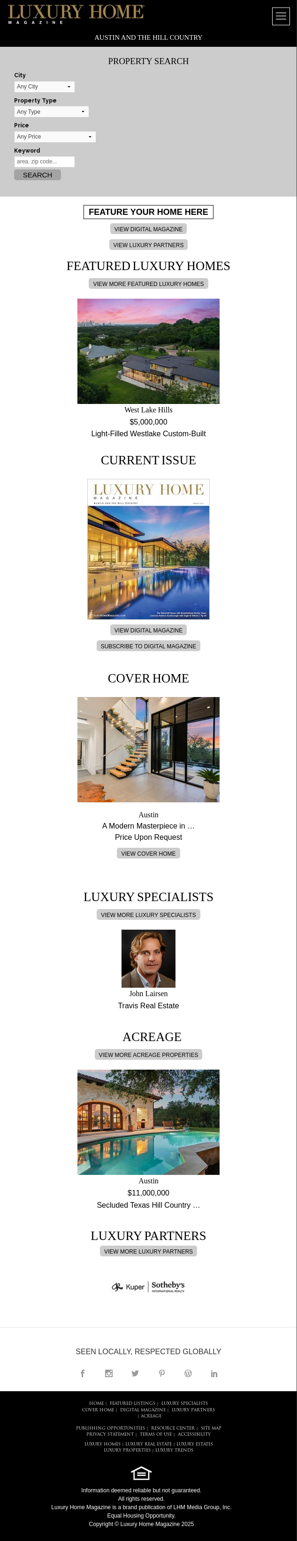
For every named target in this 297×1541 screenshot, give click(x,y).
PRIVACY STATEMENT (110, 1434)
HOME (96, 1404)
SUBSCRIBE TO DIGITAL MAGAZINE (149, 646)
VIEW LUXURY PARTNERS (149, 245)
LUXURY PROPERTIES (127, 1450)
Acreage (151, 1416)
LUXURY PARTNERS (193, 1410)
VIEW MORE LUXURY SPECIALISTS (148, 915)
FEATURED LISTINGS (132, 1404)
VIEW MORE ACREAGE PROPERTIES (148, 1055)
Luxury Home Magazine (81, 1507)
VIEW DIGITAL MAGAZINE (148, 229)
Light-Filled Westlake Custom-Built (148, 434)
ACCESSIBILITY (194, 1434)
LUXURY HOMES (102, 1444)
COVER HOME (98, 1410)
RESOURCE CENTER (173, 1428)
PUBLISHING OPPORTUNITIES (110, 1428)
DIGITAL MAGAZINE (143, 1410)
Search (38, 175)
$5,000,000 (148, 422)
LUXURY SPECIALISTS (184, 1404)
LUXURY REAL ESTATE (148, 1444)
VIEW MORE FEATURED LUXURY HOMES (148, 284)
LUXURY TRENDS (174, 1450)
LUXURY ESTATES (194, 1444)
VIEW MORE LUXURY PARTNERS (148, 1251)
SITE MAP (211, 1428)
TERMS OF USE (156, 1434)
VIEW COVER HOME (148, 854)
